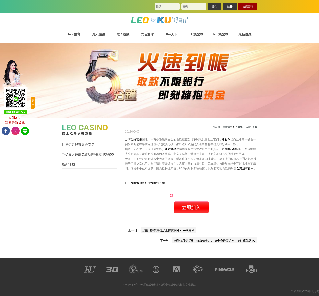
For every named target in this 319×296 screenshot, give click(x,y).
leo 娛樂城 (220, 34)
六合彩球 (147, 34)
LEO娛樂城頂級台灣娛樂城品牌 (145, 183)
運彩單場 (227, 139)
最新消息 (227, 127)
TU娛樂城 (196, 34)
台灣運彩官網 (133, 139)
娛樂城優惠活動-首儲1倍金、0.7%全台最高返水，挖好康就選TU (214, 240)
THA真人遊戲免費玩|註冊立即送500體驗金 (88, 155)
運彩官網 (170, 149)
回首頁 (216, 127)
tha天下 (171, 34)
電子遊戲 (122, 34)
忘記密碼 (248, 6)
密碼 (185, 6)
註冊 (230, 6)
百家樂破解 (229, 149)
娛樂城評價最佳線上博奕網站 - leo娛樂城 (168, 230)
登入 (214, 6)
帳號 (158, 6)
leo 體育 (74, 34)
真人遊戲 (98, 34)
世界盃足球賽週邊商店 (78, 144)
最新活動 (68, 164)
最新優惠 (244, 34)
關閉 (33, 103)
